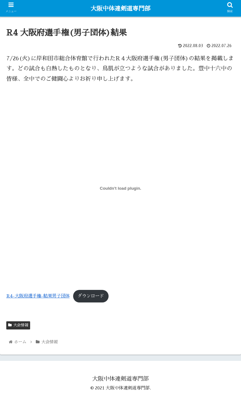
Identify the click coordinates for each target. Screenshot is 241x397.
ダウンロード (91, 296)
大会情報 (18, 325)
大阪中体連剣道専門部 (120, 9)
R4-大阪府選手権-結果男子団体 (38, 296)
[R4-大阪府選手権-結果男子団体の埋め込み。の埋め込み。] (120, 188)
